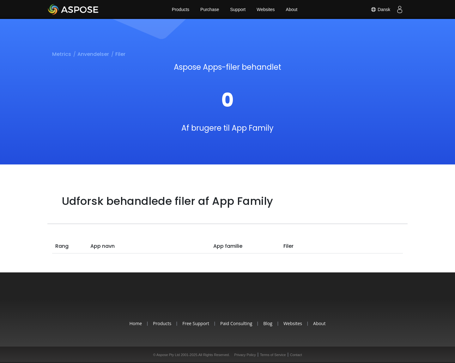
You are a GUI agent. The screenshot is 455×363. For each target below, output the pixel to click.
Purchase (209, 9)
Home (136, 323)
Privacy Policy (245, 355)
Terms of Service (273, 355)
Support (238, 9)
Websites (266, 9)
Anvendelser (93, 54)
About (292, 9)
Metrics (61, 54)
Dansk (380, 9)
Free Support (195, 323)
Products (180, 9)
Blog (267, 323)
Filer (120, 54)
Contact (296, 355)
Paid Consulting (236, 323)
